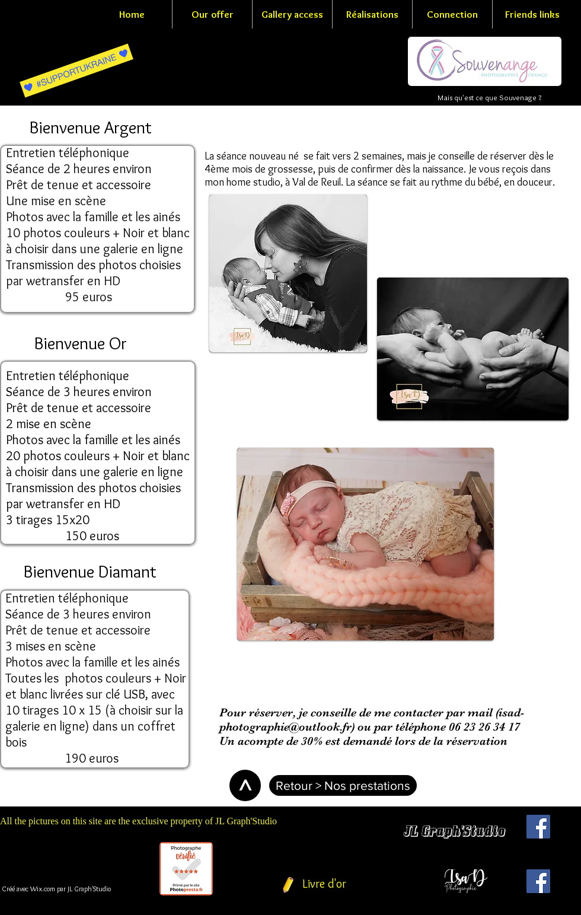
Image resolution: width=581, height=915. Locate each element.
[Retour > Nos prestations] (343, 785)
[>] (245, 785)
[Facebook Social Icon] (538, 827)
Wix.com (42, 888)
